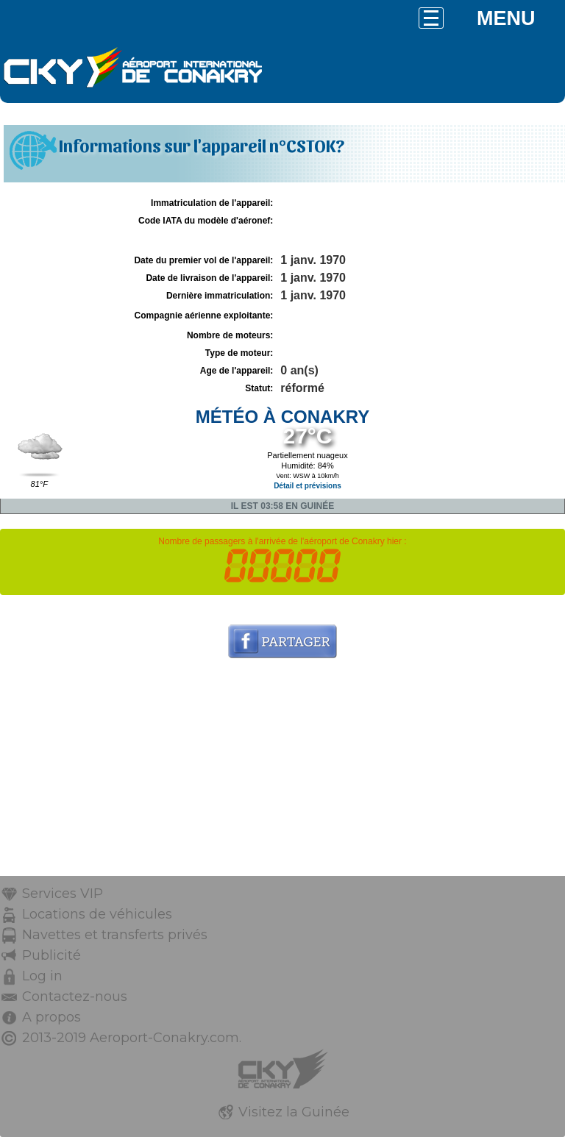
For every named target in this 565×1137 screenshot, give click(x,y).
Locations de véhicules (97, 914)
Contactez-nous (74, 996)
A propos (51, 1017)
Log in (42, 976)
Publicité (51, 955)
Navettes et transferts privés (114, 935)
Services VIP (62, 893)
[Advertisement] (282, 773)
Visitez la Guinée (293, 1112)
